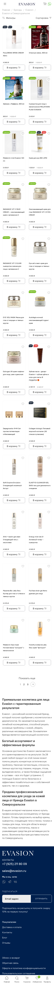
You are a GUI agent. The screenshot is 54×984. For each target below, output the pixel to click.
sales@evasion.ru (14, 871)
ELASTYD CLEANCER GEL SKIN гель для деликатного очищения (40, 485)
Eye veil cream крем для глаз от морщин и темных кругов (39, 266)
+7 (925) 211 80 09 (14, 864)
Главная (6, 9)
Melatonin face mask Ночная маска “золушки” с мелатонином (13, 648)
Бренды (18, 9)
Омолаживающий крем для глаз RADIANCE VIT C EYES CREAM (40, 212)
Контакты (7, 932)
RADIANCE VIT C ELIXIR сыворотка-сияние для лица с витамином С (12, 266)
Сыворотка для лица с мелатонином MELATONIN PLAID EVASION (39, 107)
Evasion (29, 9)
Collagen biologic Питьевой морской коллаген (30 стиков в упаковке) (39, 431)
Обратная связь (10, 962)
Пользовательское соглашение (18, 973)
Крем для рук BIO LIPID (38, 158)
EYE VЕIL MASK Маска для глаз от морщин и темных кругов (13, 320)
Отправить (41, 898)
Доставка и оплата (11, 927)
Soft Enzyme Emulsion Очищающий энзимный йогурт (12, 485)
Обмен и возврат (11, 957)
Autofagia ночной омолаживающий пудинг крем (39, 320)
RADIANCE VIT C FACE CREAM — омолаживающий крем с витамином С (13, 212)
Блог (4, 937)
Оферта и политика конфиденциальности (24, 968)
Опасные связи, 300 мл (38, 53)
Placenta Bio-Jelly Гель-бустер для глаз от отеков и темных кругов (14, 593)
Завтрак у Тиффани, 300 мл (13, 104)
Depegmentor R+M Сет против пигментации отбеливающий (12, 431)
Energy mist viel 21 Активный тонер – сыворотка (36, 540)
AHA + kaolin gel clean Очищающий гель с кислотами (11, 540)
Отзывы (6, 942)
